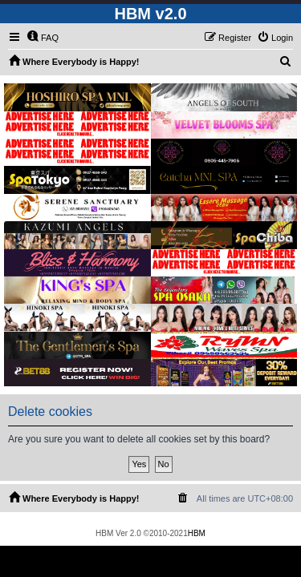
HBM (196, 533)
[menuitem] (42, 37)
